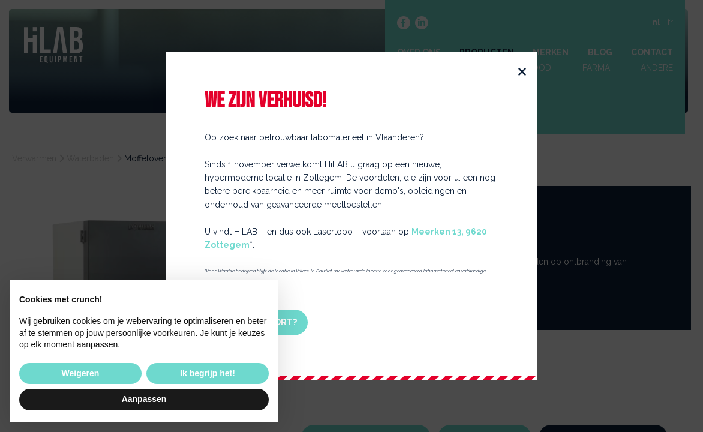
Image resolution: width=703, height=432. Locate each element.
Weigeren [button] (81, 373)
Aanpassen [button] (144, 399)
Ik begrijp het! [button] (207, 373)
